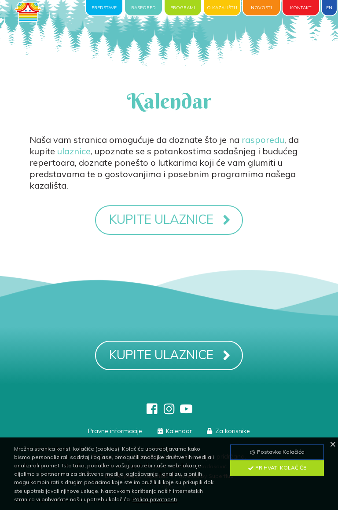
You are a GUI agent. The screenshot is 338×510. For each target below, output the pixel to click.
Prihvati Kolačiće (276, 467)
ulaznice (74, 151)
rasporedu (263, 139)
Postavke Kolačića (277, 451)
